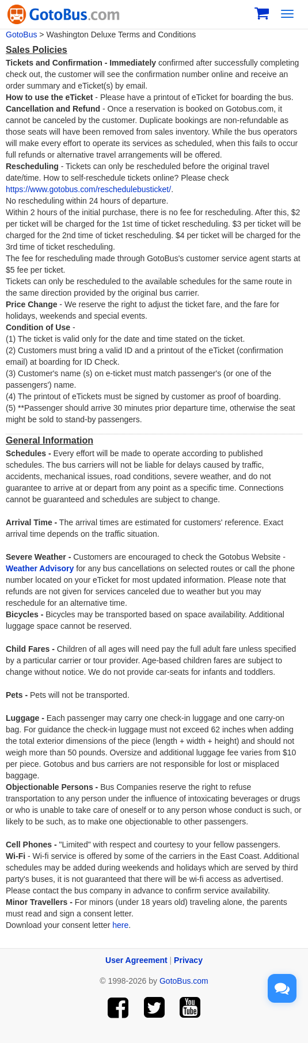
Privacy (188, 960)
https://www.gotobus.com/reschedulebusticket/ (88, 189)
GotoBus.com (183, 980)
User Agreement (136, 960)
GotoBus (21, 34)
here (120, 925)
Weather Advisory (40, 568)
